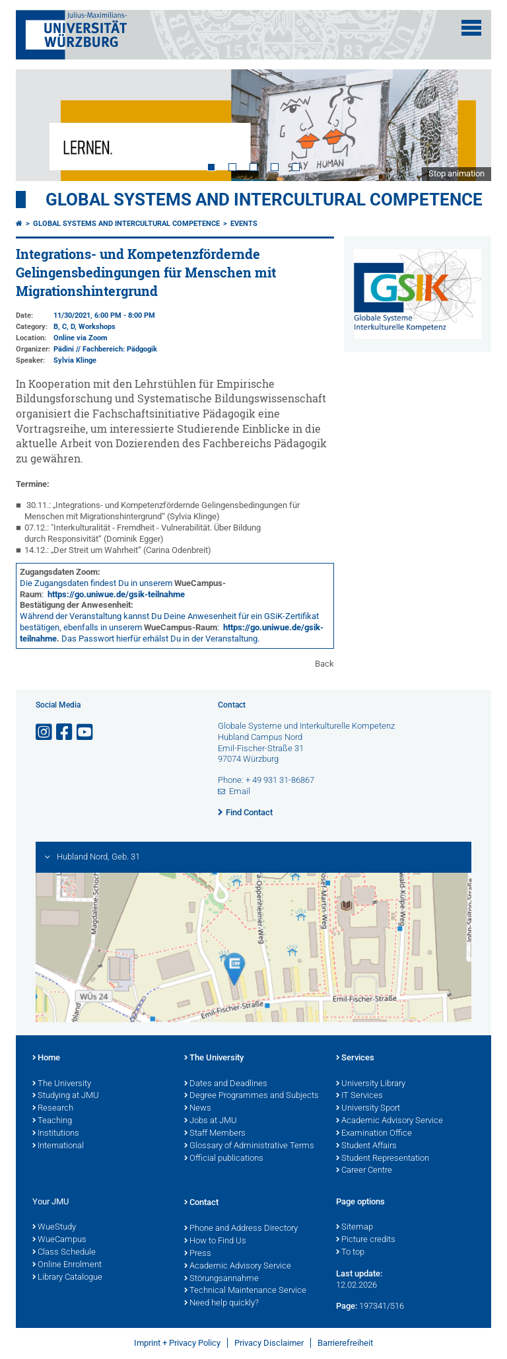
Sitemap (354, 1227)
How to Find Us (215, 1241)
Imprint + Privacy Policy (177, 1343)
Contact (201, 1203)
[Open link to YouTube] (86, 732)
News (197, 1109)
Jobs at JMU (210, 1121)
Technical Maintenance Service (245, 1291)
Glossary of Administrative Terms (249, 1146)
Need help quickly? (221, 1303)
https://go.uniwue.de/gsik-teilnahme (116, 594)
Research (52, 1109)
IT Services (359, 1096)
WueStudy (54, 1227)
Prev (38, 125)
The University (61, 1084)
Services (355, 1058)
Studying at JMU (65, 1096)
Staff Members (215, 1134)
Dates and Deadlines (225, 1084)
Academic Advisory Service (389, 1121)
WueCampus (59, 1240)
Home (46, 1058)
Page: (346, 1306)
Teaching (52, 1121)
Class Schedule (64, 1253)
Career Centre (364, 1171)
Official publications (223, 1159)
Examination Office (374, 1134)
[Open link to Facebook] (65, 732)
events (243, 223)
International (58, 1146)
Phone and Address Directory (241, 1229)
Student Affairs (366, 1146)
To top (350, 1253)
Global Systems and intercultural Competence (126, 223)
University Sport (368, 1109)
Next (468, 125)
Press (197, 1254)
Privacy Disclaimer (269, 1343)
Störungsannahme (221, 1279)
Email (239, 791)
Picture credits (365, 1240)
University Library (370, 1084)
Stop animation (456, 173)
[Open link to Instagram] (45, 732)
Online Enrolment (67, 1265)
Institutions (55, 1134)
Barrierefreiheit (345, 1343)
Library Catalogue (67, 1278)
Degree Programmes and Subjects (251, 1096)
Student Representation (382, 1159)
